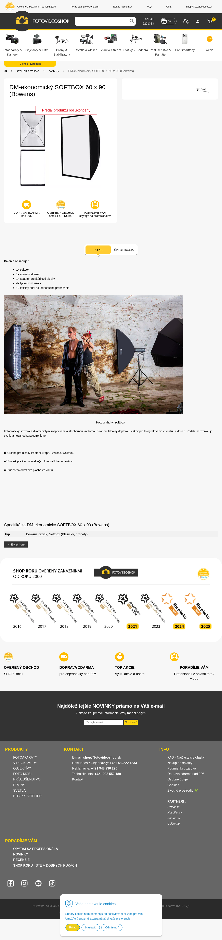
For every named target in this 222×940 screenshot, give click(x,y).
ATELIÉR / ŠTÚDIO (27, 71)
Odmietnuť (112, 927)
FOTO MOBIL (23, 774)
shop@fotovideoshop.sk (102, 757)
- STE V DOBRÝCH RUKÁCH (45, 865)
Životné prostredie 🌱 (182, 790)
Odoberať (130, 722)
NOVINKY (20, 854)
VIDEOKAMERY (25, 763)
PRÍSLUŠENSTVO (26, 779)
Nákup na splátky (179, 763)
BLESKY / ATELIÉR (27, 796)
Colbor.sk (173, 807)
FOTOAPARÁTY (25, 757)
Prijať (72, 927)
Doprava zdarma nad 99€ (185, 774)
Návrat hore (16, 544)
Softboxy (54, 71)
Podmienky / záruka (181, 768)
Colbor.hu (173, 823)
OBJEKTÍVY (22, 768)
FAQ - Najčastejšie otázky (186, 757)
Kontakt (77, 779)
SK (169, 21)
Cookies (173, 785)
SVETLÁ (20, 790)
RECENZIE (21, 860)
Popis (98, 250)
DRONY (19, 785)
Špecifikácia (124, 250)
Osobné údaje (177, 779)
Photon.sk (173, 818)
